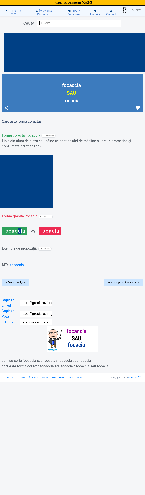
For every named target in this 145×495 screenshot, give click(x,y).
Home (6, 377)
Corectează (49, 135)
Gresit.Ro (135, 377)
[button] (132, 10)
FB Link (7, 322)
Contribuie (45, 249)
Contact (111, 12)
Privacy (70, 377)
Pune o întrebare (74, 12)
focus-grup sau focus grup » (123, 282)
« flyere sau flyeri (15, 282)
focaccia (17, 265)
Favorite (95, 12)
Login (13, 377)
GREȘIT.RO (13, 12)
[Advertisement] (74, 52)
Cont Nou (22, 377)
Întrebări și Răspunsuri (44, 12)
